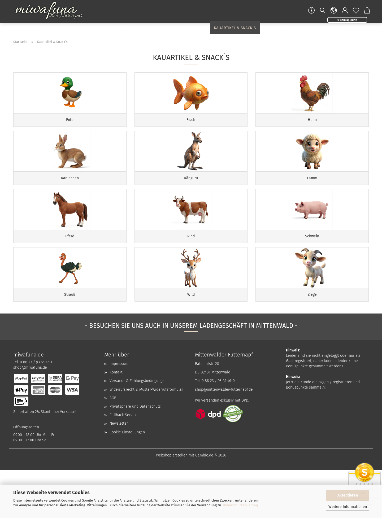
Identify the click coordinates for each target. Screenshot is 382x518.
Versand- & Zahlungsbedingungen (138, 429)
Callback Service (123, 463)
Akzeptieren (347, 495)
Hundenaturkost (69, 27)
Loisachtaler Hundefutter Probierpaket (166, 27)
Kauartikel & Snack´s (235, 27)
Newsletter (119, 471)
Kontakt (116, 420)
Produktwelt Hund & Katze (315, 27)
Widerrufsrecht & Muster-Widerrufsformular (146, 437)
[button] (333, 10)
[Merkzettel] (356, 10)
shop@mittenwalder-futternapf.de (224, 437)
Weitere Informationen (347, 506)
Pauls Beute (106, 27)
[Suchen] (322, 10)
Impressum (119, 412)
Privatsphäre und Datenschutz (135, 454)
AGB (113, 446)
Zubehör (272, 27)
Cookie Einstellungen (127, 480)
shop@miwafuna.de (30, 415)
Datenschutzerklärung (240, 505)
